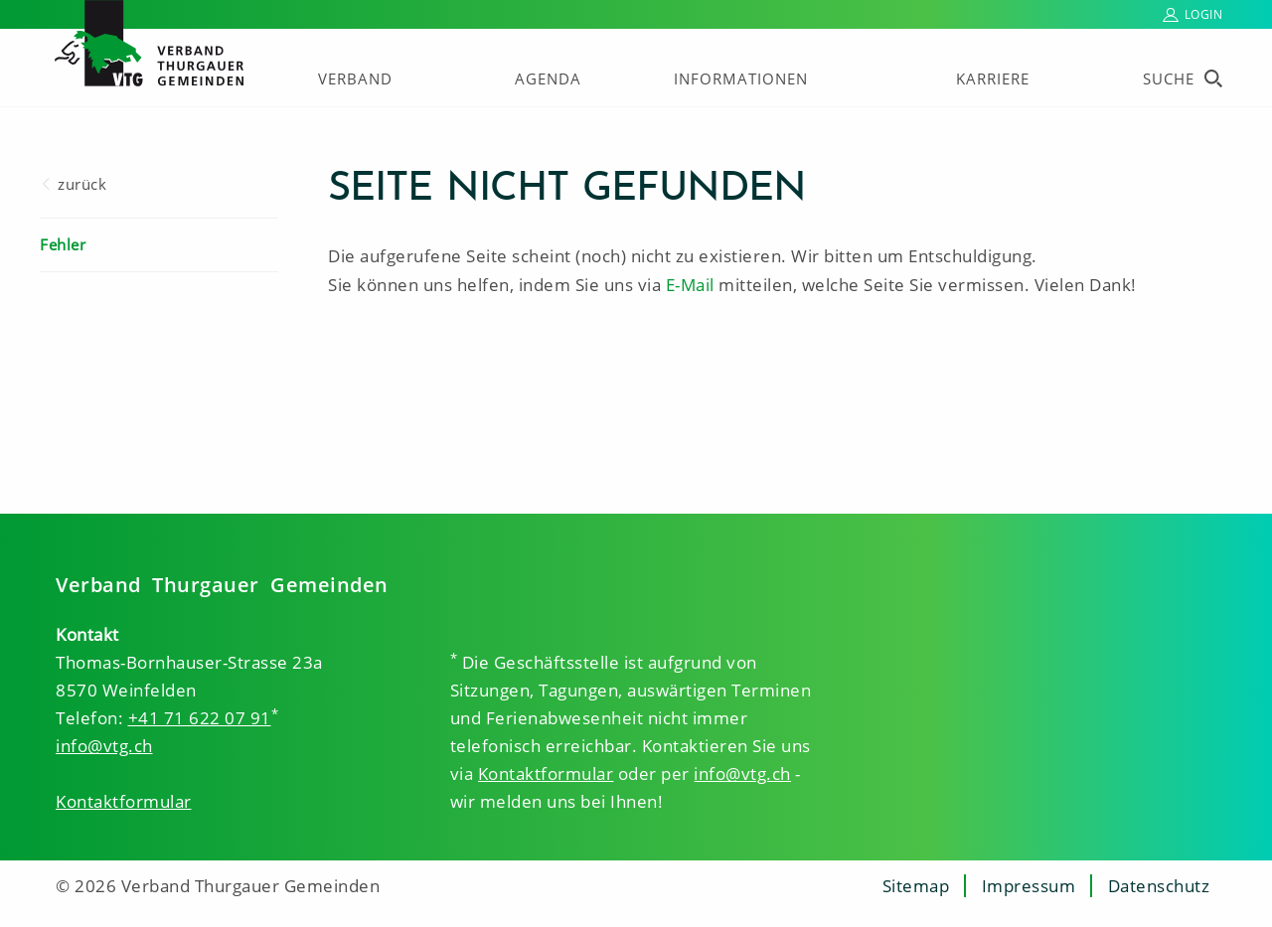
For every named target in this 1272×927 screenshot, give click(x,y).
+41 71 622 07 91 (199, 717)
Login (1204, 14)
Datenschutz (1159, 885)
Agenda (548, 78)
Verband (355, 78)
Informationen (741, 78)
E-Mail (690, 284)
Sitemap (916, 885)
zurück (82, 184)
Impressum (1029, 885)
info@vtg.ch (104, 745)
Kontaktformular (124, 801)
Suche (1168, 78)
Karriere (993, 78)
